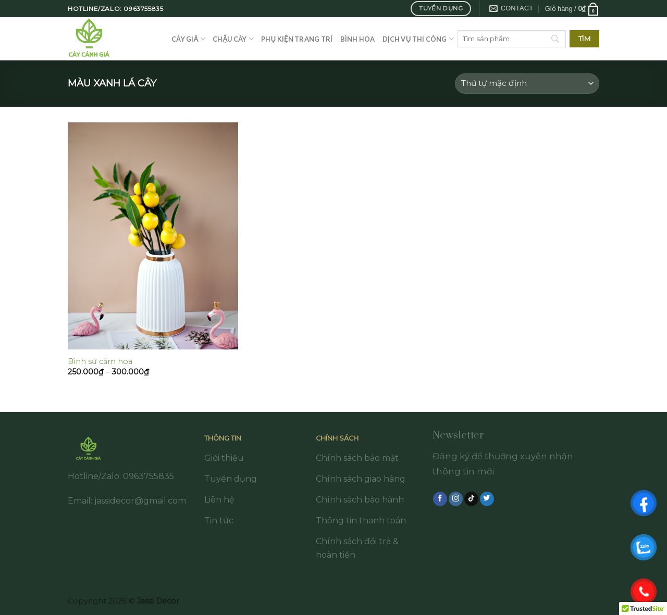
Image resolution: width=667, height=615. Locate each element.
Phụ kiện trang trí (296, 39)
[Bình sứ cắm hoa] (153, 235)
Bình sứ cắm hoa (100, 361)
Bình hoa (357, 39)
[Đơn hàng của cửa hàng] (527, 83)
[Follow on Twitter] (487, 499)
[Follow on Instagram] (456, 499)
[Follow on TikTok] (471, 499)
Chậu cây (233, 39)
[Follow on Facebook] (440, 499)
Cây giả (188, 39)
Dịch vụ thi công (418, 39)
